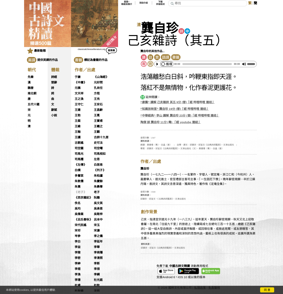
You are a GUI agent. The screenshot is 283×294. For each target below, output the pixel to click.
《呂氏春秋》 (83, 219)
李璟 (77, 279)
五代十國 (33, 104)
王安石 (98, 104)
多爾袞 (79, 175)
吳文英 (98, 203)
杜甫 (77, 285)
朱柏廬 (98, 175)
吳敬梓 (98, 214)
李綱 (97, 274)
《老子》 (80, 192)
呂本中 (98, 219)
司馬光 (79, 153)
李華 (97, 247)
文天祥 (79, 93)
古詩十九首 (101, 137)
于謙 (77, 77)
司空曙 (98, 148)
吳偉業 (79, 214)
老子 (97, 192)
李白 (77, 241)
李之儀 (98, 236)
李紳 (77, 263)
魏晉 (30, 88)
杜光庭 (98, 279)
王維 (77, 126)
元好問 (98, 82)
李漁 (77, 274)
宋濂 (97, 230)
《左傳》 (80, 164)
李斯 (97, 263)
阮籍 (97, 197)
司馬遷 (79, 159)
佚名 (77, 203)
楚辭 (54, 82)
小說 (54, 115)
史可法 (98, 142)
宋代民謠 (80, 225)
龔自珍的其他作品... (152, 51)
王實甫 (98, 120)
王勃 (77, 115)
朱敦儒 (79, 181)
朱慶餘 (98, 181)
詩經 (54, 77)
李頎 (97, 268)
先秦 (30, 77)
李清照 (98, 258)
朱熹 (77, 186)
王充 (97, 98)
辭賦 (54, 109)
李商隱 (98, 252)
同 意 (267, 289)
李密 (77, 258)
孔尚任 (98, 88)
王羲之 (98, 126)
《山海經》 (101, 77)
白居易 (98, 164)
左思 (97, 159)
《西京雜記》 (83, 197)
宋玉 (97, 225)
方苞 (97, 93)
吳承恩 (98, 208)
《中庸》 (80, 82)
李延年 (98, 241)
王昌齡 (98, 109)
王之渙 (79, 98)
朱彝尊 (98, 186)
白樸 (77, 170)
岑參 (77, 236)
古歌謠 (79, 142)
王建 (77, 109)
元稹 (77, 88)
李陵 (77, 252)
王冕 (97, 115)
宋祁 (77, 230)
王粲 (77, 120)
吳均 (77, 208)
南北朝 (32, 93)
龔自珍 (159, 28)
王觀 (97, 131)
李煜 (77, 268)
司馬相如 (100, 153)
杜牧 (97, 285)
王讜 (77, 137)
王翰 (77, 131)
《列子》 (100, 170)
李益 (77, 247)
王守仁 (79, 104)
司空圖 (79, 148)
